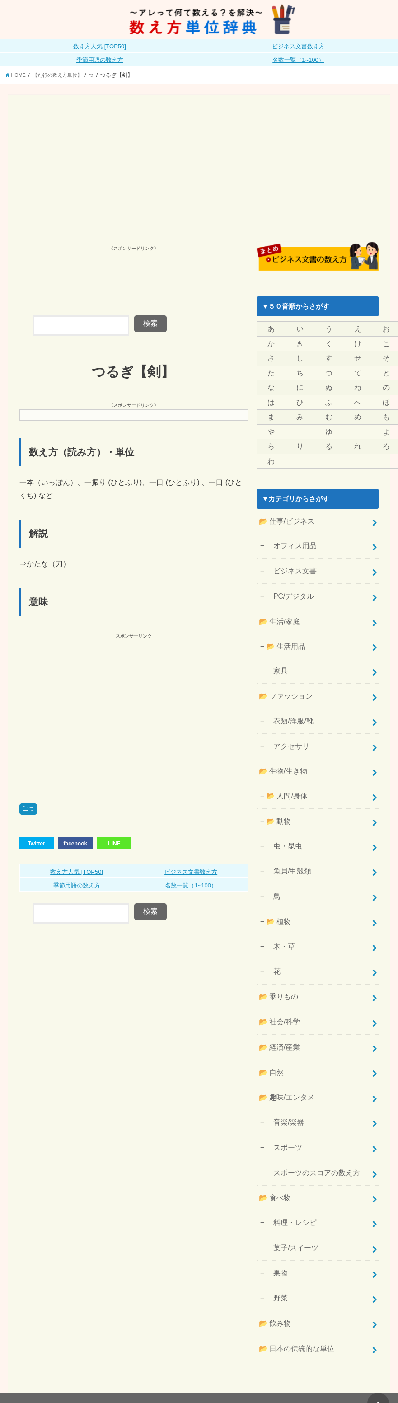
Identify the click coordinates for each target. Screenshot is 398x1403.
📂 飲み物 (273, 1275)
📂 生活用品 (284, 633)
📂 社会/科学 (277, 989)
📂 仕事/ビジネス (284, 514)
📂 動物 (277, 799)
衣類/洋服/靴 (288, 704)
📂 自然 (270, 1037)
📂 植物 (277, 894)
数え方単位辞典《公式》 (273, 1380)
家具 (276, 657)
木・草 (279, 918)
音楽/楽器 (283, 1085)
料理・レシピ (289, 1179)
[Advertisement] (199, 174)
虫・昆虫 (283, 822)
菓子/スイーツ (290, 1203)
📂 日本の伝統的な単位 (293, 1299)
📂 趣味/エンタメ (284, 1061)
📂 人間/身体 (285, 775)
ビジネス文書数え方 (298, 46)
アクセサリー (289, 728)
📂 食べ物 (273, 1156)
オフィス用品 (289, 538)
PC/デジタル (288, 586)
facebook (75, 843)
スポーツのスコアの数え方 (310, 1132)
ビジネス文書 (289, 562)
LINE (114, 843)
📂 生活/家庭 (277, 610)
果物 (276, 1227)
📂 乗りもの (276, 965)
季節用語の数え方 (99, 59)
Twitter (36, 843)
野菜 (276, 1251)
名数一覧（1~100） (298, 59)
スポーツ (283, 1108)
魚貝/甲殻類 (287, 846)
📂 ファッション (283, 681)
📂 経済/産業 (277, 1013)
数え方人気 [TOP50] (99, 46)
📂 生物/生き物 (281, 751)
